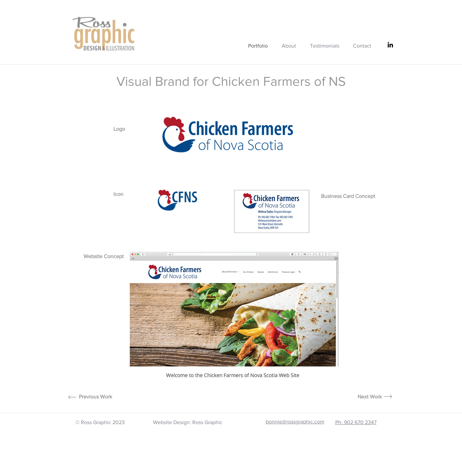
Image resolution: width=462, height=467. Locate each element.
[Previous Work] (95, 397)
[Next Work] (369, 397)
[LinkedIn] (390, 45)
